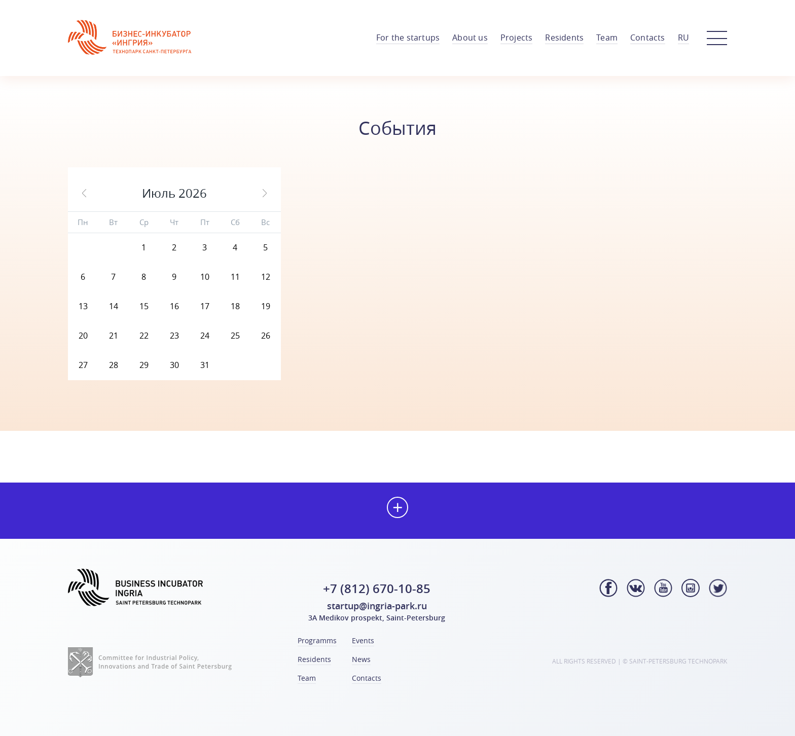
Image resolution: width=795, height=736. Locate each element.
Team (607, 37)
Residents (564, 37)
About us (470, 37)
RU (683, 37)
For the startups (408, 37)
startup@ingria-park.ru (377, 606)
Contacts (647, 37)
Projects (516, 37)
